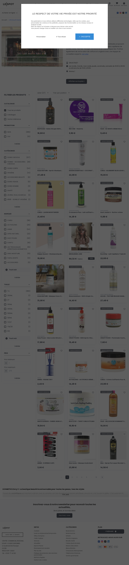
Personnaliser (41, 37)
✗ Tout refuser (61, 37)
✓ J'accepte (84, 37)
